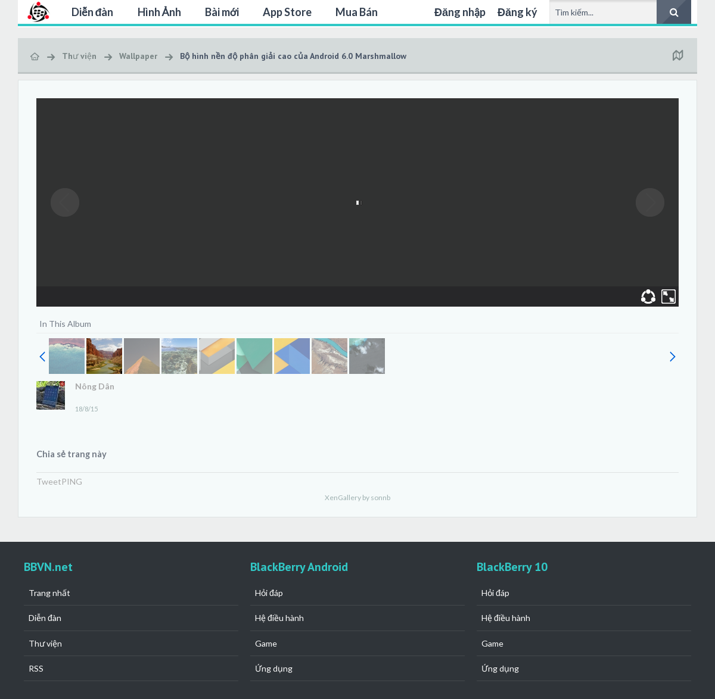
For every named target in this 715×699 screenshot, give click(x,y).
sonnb (380, 497)
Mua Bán (356, 11)
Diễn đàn (93, 11)
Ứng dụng (274, 668)
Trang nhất (49, 593)
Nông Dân (94, 386)
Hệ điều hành (279, 618)
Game (266, 643)
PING (71, 481)
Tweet (48, 481)
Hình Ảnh (159, 11)
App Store (287, 11)
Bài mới (222, 11)
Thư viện (45, 643)
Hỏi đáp (269, 593)
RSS (36, 668)
